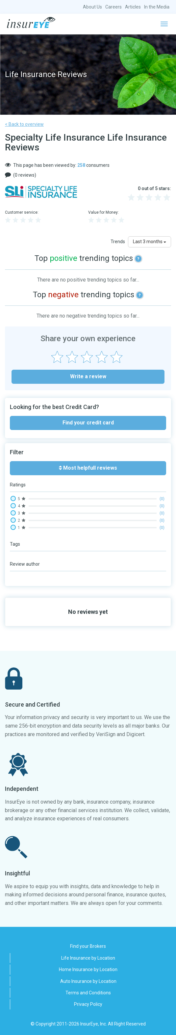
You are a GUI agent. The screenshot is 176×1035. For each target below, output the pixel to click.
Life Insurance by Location (88, 958)
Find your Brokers (88, 946)
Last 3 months (149, 241)
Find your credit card (88, 423)
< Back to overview (24, 124)
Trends (118, 241)
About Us (92, 7)
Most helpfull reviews (88, 468)
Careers (113, 7)
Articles (133, 7)
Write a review (88, 376)
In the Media (156, 7)
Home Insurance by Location (88, 969)
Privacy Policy (88, 1004)
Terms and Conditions (88, 992)
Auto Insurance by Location (88, 981)
